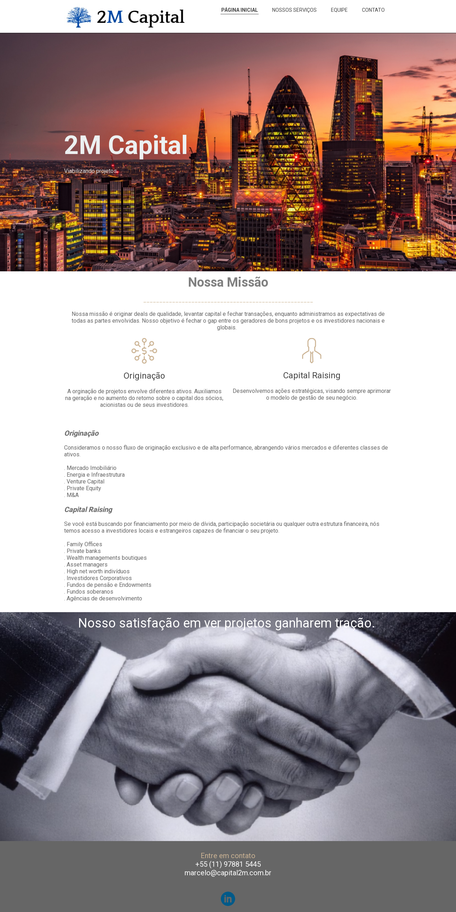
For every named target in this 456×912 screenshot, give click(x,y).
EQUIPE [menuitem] (339, 10)
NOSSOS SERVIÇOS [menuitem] (294, 10)
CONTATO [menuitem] (373, 10)
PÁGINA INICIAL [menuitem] (239, 10)
